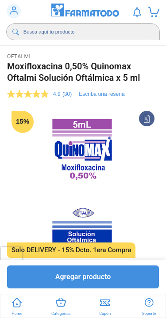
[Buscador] (85, 32)
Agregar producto (83, 277)
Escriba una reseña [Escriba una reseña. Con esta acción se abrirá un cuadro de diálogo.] (101, 94)
